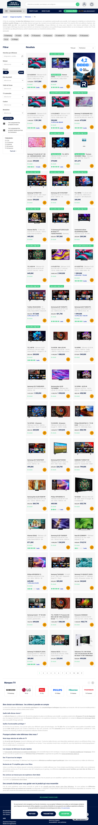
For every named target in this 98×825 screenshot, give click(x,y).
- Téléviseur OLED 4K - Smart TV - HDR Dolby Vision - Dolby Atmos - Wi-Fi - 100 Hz (83, 427)
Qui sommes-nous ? (9, 812)
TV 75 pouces (9, 142)
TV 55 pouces (36, 35)
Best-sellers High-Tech (57, 54)
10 (74, 673)
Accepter (65, 814)
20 (78, 673)
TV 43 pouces (9, 148)
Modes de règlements (9, 823)
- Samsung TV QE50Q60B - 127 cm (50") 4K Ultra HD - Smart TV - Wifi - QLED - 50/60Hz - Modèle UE (84, 117)
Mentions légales (54, 820)
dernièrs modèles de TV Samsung (81, 752)
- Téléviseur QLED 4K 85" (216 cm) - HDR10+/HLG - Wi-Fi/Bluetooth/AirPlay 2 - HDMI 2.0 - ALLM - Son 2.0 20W (83, 310)
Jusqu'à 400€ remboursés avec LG (60, 92)
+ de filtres (8, 118)
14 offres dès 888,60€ (57, 122)
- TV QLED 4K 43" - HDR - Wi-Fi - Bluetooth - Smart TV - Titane (60, 576)
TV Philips (15, 39)
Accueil (5, 17)
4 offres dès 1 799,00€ (81, 275)
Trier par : (73, 48)
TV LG (6, 39)
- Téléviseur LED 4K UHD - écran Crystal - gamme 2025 (36, 617)
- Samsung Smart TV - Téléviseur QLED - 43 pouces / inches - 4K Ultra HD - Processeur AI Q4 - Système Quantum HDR (84, 578)
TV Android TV (60, 35)
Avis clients (6, 814)
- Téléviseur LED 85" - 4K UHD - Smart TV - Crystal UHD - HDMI (84, 462)
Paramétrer (48, 814)
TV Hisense (8, 144)
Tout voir (13, 151)
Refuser (32, 814)
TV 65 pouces (48, 35)
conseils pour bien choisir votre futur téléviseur (58, 786)
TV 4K (26, 35)
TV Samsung (8, 35)
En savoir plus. (65, 808)
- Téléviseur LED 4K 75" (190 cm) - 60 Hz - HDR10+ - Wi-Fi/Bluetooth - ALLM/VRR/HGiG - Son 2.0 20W (60, 196)
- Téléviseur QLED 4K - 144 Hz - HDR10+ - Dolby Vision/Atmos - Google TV (84, 349)
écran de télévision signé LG (70, 754)
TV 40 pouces (9, 146)
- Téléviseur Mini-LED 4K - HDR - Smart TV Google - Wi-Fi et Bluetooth (84, 498)
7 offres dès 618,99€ (33, 583)
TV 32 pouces (72, 35)
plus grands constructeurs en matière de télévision (20, 752)
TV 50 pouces (84, 35)
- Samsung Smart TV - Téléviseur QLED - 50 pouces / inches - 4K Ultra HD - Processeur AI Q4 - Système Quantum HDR (36, 655)
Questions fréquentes (9, 822)
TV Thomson (88, 693)
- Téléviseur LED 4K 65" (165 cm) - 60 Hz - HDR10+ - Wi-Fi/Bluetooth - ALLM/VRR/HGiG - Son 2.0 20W (36, 463)
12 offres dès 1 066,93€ (81, 315)
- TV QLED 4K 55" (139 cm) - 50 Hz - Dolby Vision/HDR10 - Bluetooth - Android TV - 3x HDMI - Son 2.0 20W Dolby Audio (36, 310)
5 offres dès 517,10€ (33, 315)
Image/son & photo (16, 17)
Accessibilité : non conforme (57, 822)
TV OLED (18, 35)
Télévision (28, 17)
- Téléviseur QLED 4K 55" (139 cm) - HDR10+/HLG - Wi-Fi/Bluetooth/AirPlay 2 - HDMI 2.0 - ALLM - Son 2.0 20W (60, 310)
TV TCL (7, 140)
